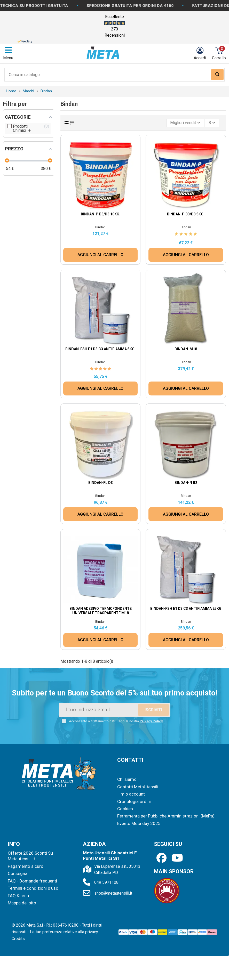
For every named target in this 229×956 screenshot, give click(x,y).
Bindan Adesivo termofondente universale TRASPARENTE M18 (100, 610)
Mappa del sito (22, 902)
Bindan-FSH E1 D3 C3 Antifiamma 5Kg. (100, 349)
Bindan (100, 227)
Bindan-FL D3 (100, 483)
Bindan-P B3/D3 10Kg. (100, 214)
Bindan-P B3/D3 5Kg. (185, 214)
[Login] (200, 53)
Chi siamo (127, 779)
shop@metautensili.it (113, 893)
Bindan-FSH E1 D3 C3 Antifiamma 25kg (186, 608)
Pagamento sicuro (25, 866)
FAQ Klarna (18, 895)
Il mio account (131, 794)
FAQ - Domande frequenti (32, 881)
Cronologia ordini (134, 801)
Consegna (17, 873)
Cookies (125, 808)
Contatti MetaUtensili (137, 786)
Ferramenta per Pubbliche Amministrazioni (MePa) (166, 816)
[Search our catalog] (217, 74)
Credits (18, 938)
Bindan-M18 (186, 349)
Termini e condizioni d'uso (33, 888)
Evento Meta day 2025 (139, 823)
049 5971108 (106, 882)
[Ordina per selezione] (185, 123)
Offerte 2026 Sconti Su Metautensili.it (30, 855)
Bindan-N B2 (186, 483)
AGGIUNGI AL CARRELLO (100, 254)
